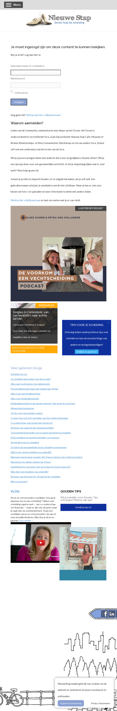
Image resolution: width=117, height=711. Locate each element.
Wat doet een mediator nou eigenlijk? (30, 471)
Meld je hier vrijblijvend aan (25, 200)
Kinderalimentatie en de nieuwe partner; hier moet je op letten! (43, 403)
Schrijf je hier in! (83, 507)
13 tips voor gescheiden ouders (27, 413)
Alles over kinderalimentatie (25, 398)
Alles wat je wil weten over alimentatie (30, 383)
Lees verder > (26, 520)
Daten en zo (46, 305)
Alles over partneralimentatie (25, 393)
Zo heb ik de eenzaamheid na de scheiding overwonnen (39, 447)
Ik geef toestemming (71, 703)
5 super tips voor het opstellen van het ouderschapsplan (39, 418)
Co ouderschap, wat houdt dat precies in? (32, 423)
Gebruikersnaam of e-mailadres (27, 65)
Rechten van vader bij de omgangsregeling (32, 427)
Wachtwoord (18, 78)
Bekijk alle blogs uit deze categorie (28, 349)
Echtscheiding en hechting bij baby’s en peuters (35, 437)
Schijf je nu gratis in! (86, 351)
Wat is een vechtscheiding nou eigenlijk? (31, 452)
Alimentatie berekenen (22, 408)
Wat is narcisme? (19, 481)
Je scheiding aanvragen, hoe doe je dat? (31, 379)
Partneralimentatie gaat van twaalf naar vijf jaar (34, 388)
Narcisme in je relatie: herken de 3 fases (31, 462)
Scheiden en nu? (19, 374)
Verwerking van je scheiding (25, 442)
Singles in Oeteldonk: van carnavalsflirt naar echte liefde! (31, 315)
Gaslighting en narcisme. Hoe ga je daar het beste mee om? (41, 466)
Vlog (15, 491)
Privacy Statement (100, 703)
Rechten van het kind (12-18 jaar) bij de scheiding (35, 476)
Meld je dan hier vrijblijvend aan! (43, 115)
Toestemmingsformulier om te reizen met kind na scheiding (41, 432)
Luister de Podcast (90, 208)
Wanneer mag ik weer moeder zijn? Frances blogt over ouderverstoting (46, 457)
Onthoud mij (19, 92)
